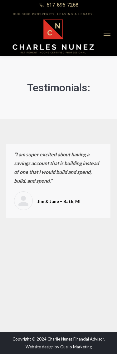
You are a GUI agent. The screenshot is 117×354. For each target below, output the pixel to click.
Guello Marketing (76, 346)
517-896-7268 (62, 5)
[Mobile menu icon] (107, 33)
